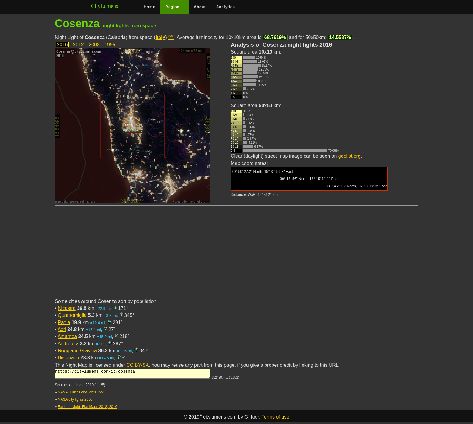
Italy (160, 37)
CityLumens (104, 6)
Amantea (67, 336)
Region (172, 7)
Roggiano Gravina (77, 350)
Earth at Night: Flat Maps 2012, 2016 (87, 408)
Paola (64, 322)
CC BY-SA (138, 365)
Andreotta (68, 343)
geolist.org (349, 156)
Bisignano (68, 357)
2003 (94, 44)
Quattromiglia (72, 315)
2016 (62, 44)
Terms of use (275, 418)
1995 (109, 44)
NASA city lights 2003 (75, 401)
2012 (78, 44)
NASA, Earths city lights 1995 (81, 394)
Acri (62, 329)
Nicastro (67, 308)
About (200, 7)
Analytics (225, 7)
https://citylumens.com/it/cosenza (132, 374)
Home (149, 7)
